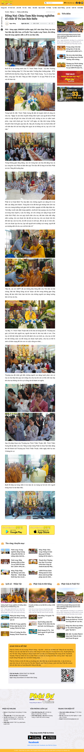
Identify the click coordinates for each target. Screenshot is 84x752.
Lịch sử (68, 7)
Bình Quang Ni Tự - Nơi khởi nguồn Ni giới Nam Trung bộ (46, 632)
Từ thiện (48, 7)
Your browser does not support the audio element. (41, 23)
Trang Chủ (4, 7)
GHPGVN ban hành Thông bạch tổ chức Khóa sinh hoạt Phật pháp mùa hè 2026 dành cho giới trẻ (45, 575)
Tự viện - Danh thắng (59, 7)
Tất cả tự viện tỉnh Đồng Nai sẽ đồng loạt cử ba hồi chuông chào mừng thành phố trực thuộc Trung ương (74, 59)
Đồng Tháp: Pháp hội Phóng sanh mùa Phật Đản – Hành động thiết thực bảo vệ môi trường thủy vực (18, 575)
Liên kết (18, 7)
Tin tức (24, 7)
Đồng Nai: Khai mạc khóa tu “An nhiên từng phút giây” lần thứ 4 (74, 628)
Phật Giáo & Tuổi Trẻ (70, 584)
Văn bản (34, 7)
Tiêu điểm (66, 14)
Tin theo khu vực (69, 3)
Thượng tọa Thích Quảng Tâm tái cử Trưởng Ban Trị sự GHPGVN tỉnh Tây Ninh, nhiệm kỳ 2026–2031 (74, 68)
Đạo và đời (42, 7)
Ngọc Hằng (13, 23)
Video (29, 7)
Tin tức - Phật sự (9, 12)
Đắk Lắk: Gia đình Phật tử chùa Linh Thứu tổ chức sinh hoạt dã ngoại (74, 636)
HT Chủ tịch (11, 7)
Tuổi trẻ (74, 7)
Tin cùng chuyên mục (15, 543)
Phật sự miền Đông (22, 12)
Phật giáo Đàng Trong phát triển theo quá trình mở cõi (18, 618)
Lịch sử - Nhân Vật (14, 584)
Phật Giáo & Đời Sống (42, 584)
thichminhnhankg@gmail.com (71, 719)
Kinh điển (80, 7)
